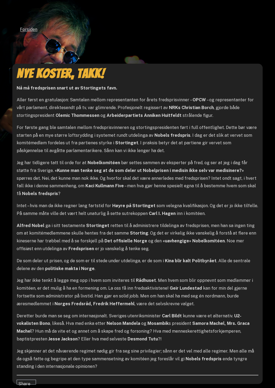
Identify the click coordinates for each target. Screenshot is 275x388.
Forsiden (28, 29)
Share (24, 383)
